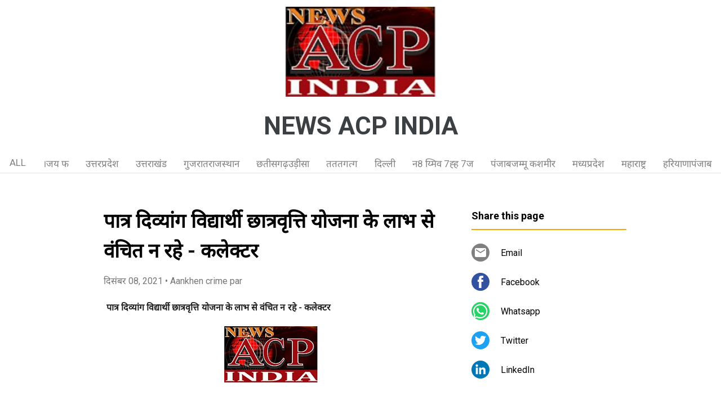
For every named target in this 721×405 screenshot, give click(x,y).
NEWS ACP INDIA (361, 126)
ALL (18, 162)
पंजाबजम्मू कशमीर (523, 163)
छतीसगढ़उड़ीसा (282, 163)
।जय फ (56, 163)
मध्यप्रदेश (588, 163)
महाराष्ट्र (633, 163)
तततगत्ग (342, 163)
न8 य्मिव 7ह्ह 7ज (443, 163)
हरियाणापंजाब (687, 163)
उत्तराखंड (151, 163)
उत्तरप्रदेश (102, 163)
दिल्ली (385, 163)
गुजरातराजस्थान (211, 163)
